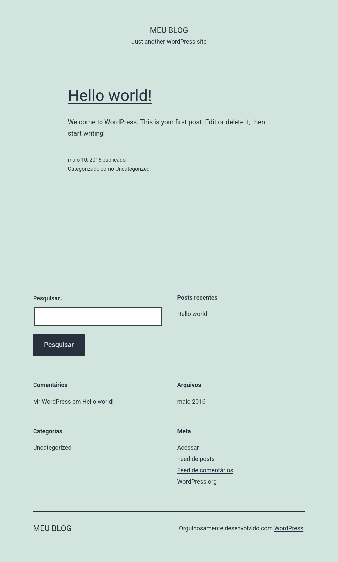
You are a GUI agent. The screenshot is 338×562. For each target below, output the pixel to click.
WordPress (288, 528)
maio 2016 (191, 401)
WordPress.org (197, 481)
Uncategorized (132, 169)
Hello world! (110, 95)
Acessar (188, 447)
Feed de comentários (205, 470)
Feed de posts (196, 458)
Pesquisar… (48, 298)
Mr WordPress (52, 401)
